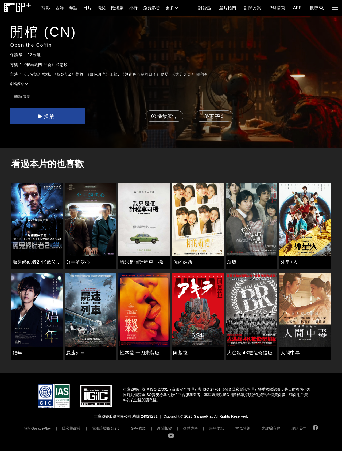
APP (297, 8)
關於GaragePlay (37, 428)
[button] (335, 8)
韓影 (45, 8)
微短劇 (117, 8)
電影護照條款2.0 (105, 428)
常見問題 (242, 428)
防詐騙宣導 (271, 428)
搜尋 (317, 8)
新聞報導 (164, 428)
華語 (73, 8)
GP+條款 (138, 428)
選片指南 (227, 8)
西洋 (59, 8)
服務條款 (216, 428)
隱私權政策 (71, 428)
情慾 (101, 8)
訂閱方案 (252, 8)
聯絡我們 (298, 428)
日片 (87, 8)
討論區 (204, 8)
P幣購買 (277, 8)
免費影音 (151, 8)
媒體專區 (190, 428)
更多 (171, 8)
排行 (133, 8)
